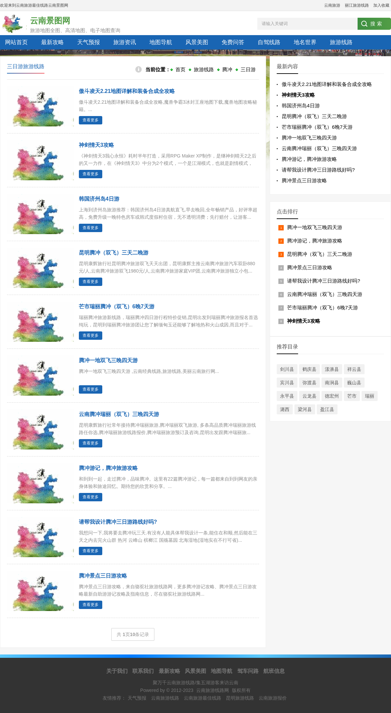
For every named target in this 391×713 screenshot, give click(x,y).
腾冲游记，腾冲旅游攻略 (108, 468)
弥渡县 (309, 382)
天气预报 (88, 42)
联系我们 (143, 671)
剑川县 (287, 369)
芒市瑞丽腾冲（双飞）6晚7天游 (116, 306)
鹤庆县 (309, 369)
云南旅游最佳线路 (202, 698)
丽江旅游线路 (357, 5)
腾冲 (227, 69)
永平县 (287, 396)
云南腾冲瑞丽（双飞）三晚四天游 (119, 414)
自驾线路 (269, 42)
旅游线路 (341, 42)
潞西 (284, 409)
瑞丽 (369, 396)
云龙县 (309, 396)
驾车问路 (248, 671)
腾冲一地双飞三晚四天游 (108, 360)
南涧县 (332, 382)
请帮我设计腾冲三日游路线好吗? (118, 522)
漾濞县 (332, 369)
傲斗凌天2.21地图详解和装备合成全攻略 (127, 91)
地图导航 (160, 42)
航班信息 (274, 671)
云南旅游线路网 (212, 690)
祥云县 (354, 369)
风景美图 (196, 42)
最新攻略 (52, 42)
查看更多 (91, 120)
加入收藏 (381, 5)
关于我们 (117, 671)
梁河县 (305, 409)
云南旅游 (332, 5)
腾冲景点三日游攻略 (304, 180)
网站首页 (16, 42)
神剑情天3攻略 (96, 145)
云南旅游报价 (273, 698)
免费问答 (233, 42)
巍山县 (354, 382)
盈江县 (327, 409)
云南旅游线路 (165, 698)
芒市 (352, 396)
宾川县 (287, 382)
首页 (180, 69)
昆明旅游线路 (240, 698)
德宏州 (332, 396)
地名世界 (305, 42)
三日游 (248, 69)
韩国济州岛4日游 (99, 199)
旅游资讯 (124, 42)
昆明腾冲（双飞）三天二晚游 (113, 253)
